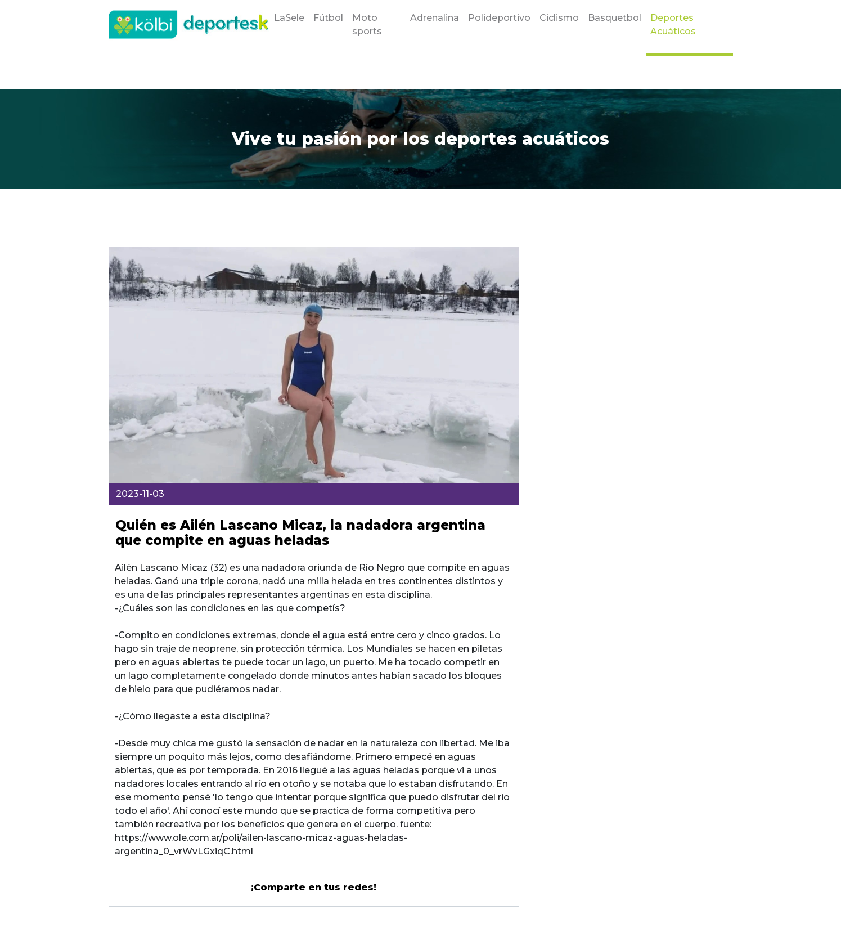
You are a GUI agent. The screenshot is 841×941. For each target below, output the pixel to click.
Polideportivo (499, 17)
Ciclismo (559, 17)
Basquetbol (614, 17)
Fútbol (328, 17)
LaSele (289, 17)
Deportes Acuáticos (673, 24)
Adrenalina (434, 17)
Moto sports (367, 24)
